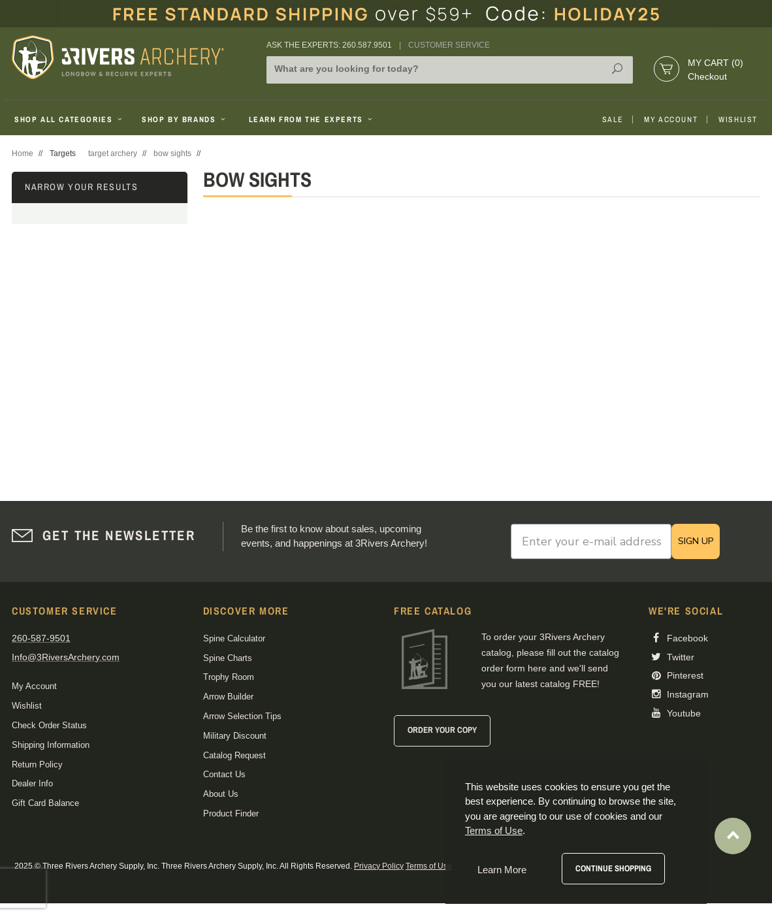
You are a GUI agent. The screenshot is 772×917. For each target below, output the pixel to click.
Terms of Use (429, 866)
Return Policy (37, 764)
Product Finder (231, 813)
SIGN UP (695, 541)
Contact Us (224, 774)
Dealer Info (32, 783)
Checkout (707, 76)
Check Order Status (49, 725)
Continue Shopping (613, 868)
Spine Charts (227, 658)
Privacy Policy (379, 866)
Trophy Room (228, 677)
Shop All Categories (69, 119)
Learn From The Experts (312, 119)
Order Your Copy (442, 729)
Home (22, 153)
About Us (220, 794)
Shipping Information (50, 745)
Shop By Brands (185, 119)
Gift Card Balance (45, 803)
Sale (612, 119)
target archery (112, 153)
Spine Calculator (234, 638)
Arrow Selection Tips (242, 716)
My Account (671, 119)
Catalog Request (234, 755)
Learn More (501, 869)
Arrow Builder (228, 696)
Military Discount (234, 736)
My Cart (715, 62)
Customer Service (449, 45)
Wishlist (738, 119)
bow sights (172, 153)
